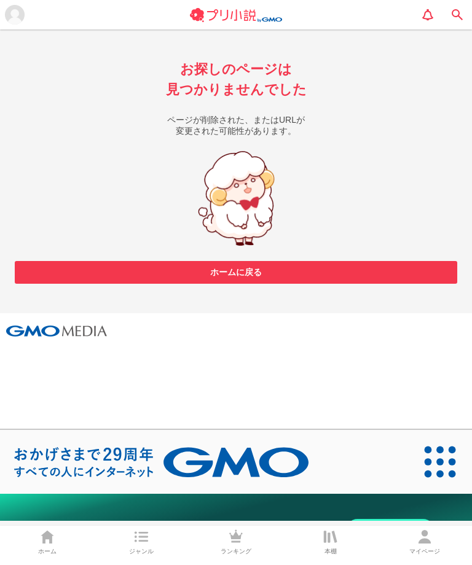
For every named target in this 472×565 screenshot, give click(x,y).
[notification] (427, 14)
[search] (457, 14)
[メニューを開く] (15, 15)
